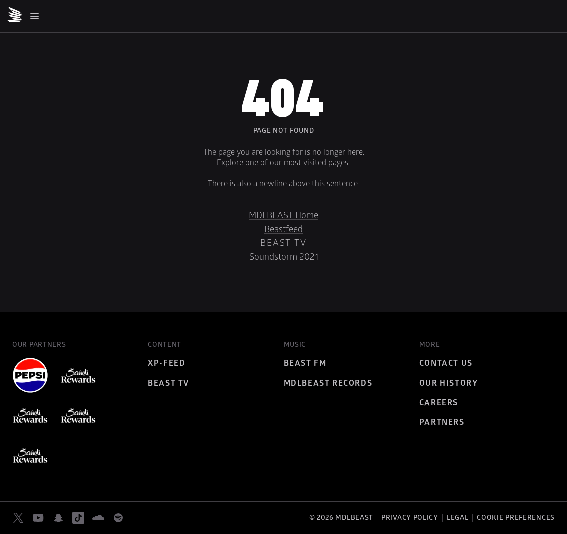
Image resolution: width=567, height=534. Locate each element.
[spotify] (118, 518)
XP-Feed (166, 363)
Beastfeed (283, 229)
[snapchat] (58, 518)
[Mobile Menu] (25, 16)
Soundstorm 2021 (283, 257)
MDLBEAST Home (283, 215)
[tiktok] (78, 518)
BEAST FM (305, 363)
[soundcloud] (98, 518)
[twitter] (18, 518)
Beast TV (283, 243)
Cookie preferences (516, 517)
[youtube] (38, 518)
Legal (458, 517)
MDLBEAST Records (328, 383)
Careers (438, 403)
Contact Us (446, 363)
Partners (442, 422)
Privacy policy (409, 517)
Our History (448, 383)
